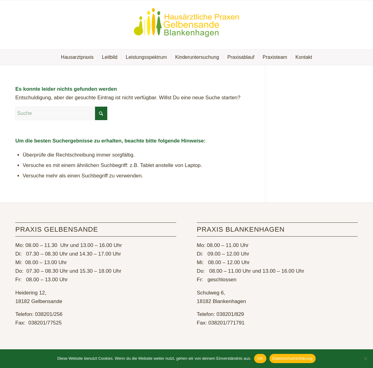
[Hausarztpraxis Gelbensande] (187, 24)
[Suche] (61, 113)
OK (260, 358)
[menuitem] (77, 57)
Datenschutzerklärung (292, 358)
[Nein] (365, 358)
